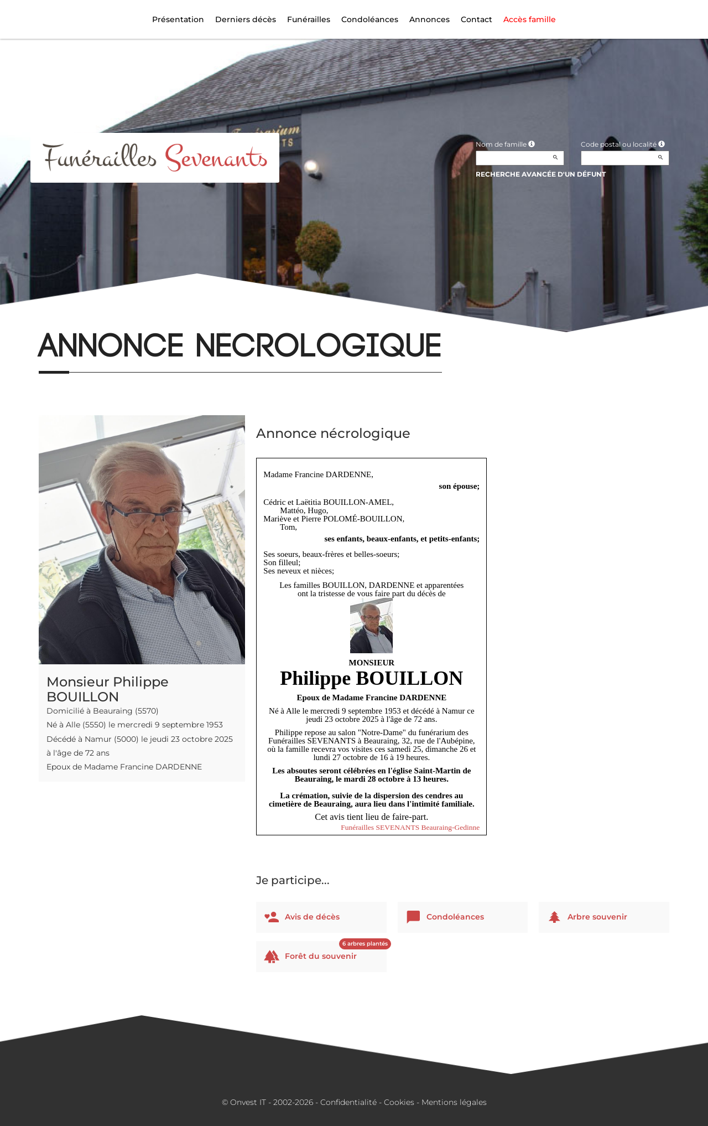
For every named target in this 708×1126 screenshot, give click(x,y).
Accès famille (529, 19)
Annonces (429, 19)
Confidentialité (348, 1102)
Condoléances (369, 19)
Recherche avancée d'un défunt (541, 174)
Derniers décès (245, 19)
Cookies (399, 1102)
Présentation (178, 19)
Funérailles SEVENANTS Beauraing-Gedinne (410, 827)
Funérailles (308, 19)
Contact (476, 19)
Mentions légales (454, 1102)
